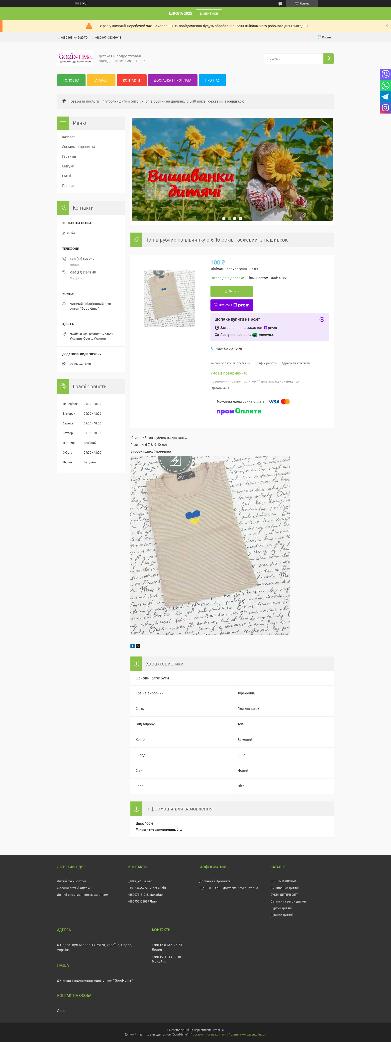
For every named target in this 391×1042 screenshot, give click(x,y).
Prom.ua (218, 1030)
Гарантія (69, 156)
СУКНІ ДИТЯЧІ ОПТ (284, 895)
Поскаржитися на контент (208, 1034)
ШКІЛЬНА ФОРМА (283, 881)
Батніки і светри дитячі (288, 901)
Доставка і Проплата (214, 881)
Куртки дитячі (281, 908)
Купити (234, 291)
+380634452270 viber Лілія (147, 888)
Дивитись (209, 13)
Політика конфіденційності (247, 1034)
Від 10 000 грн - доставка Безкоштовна (228, 888)
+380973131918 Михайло (145, 895)
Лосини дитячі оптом (73, 888)
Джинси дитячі (282, 915)
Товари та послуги (84, 101)
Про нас (212, 80)
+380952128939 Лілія (143, 901)
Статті (66, 176)
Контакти (131, 80)
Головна (71, 80)
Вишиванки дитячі (285, 888)
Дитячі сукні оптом (71, 881)
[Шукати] (328, 58)
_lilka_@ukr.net (140, 881)
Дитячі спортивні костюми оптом (82, 895)
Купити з (234, 305)
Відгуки (68, 166)
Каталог (101, 80)
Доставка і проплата (173, 80)
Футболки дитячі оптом (122, 101)
